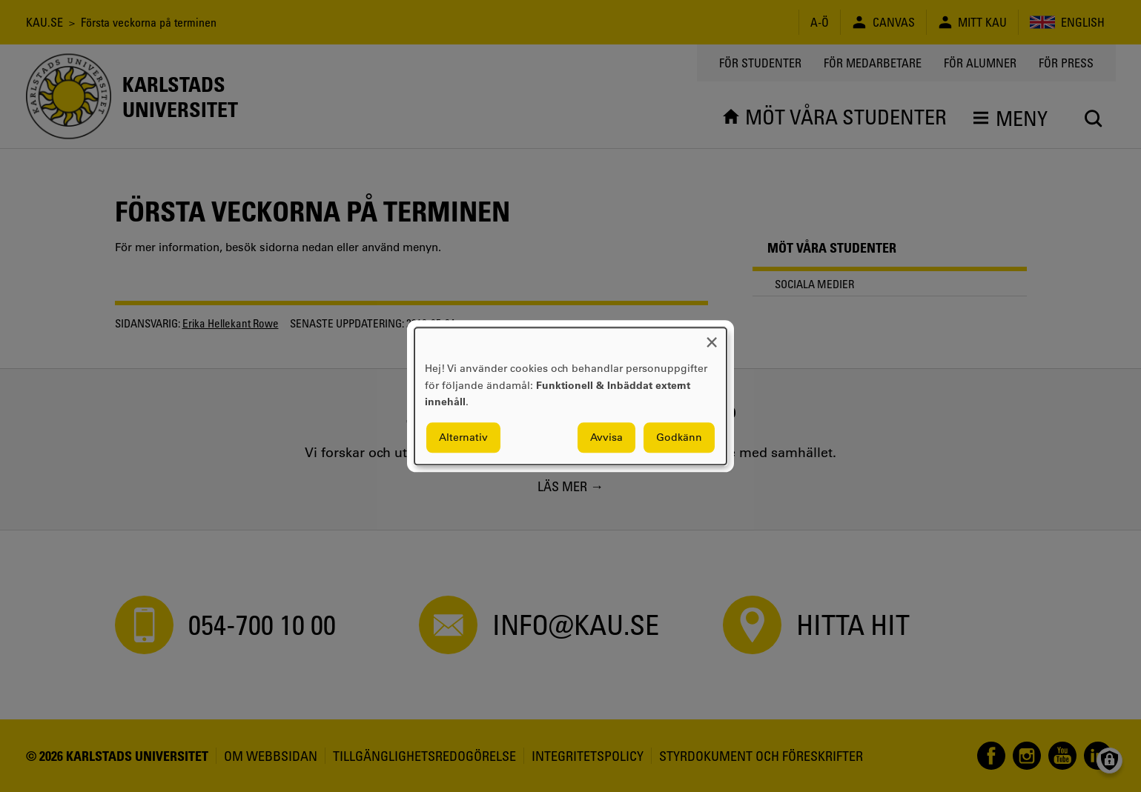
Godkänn (679, 437)
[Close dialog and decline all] (712, 336)
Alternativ (463, 437)
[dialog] (570, 396)
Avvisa (606, 437)
